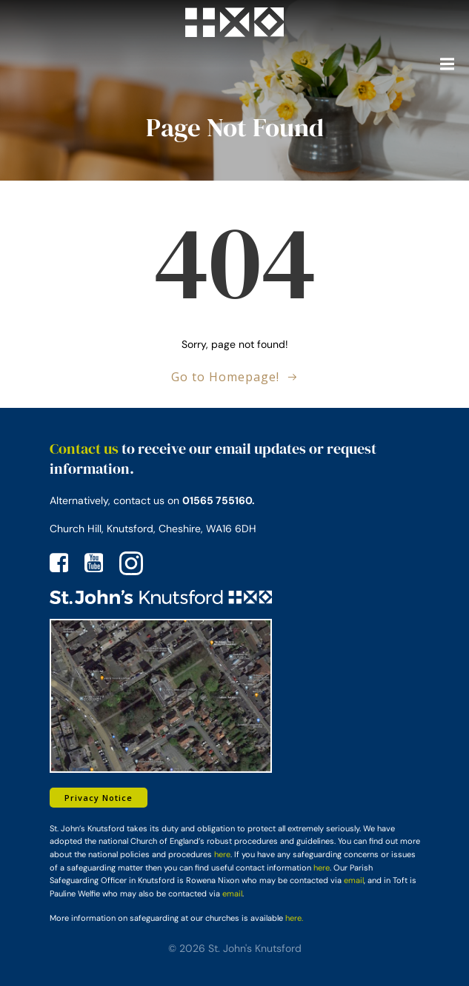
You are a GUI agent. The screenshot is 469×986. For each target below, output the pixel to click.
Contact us (84, 448)
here (222, 854)
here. (294, 918)
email (354, 880)
